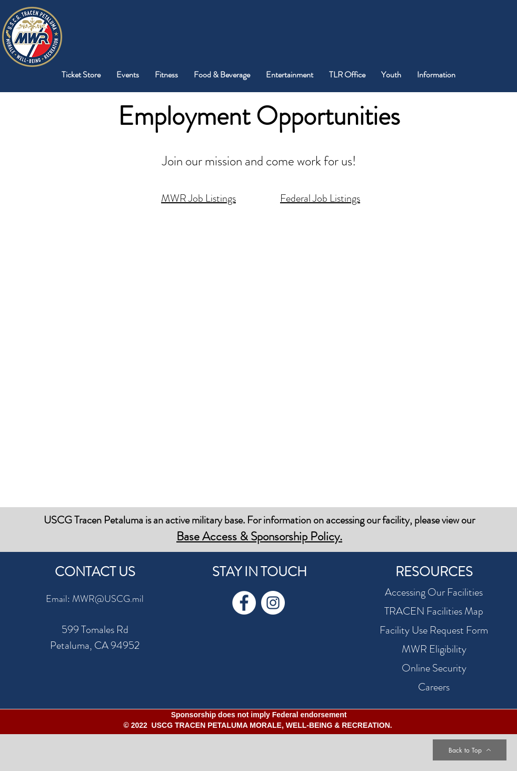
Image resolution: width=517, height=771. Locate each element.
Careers (434, 687)
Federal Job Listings (320, 198)
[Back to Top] (469, 749)
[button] (127, 74)
